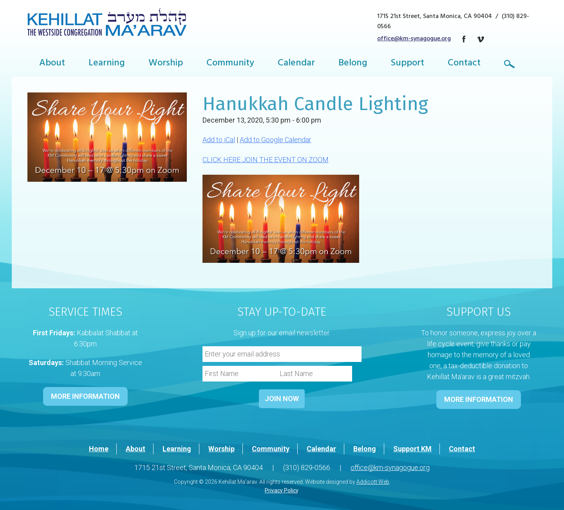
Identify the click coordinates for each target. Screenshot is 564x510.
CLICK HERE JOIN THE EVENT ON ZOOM (265, 160)
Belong (352, 64)
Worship (165, 64)
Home (98, 449)
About (52, 64)
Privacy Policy (281, 490)
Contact (464, 64)
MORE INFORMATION (85, 396)
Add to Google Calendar (275, 140)
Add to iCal (218, 140)
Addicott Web (372, 482)
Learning (107, 64)
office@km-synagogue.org (414, 39)
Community (230, 64)
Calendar (296, 64)
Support (407, 64)
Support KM (412, 449)
